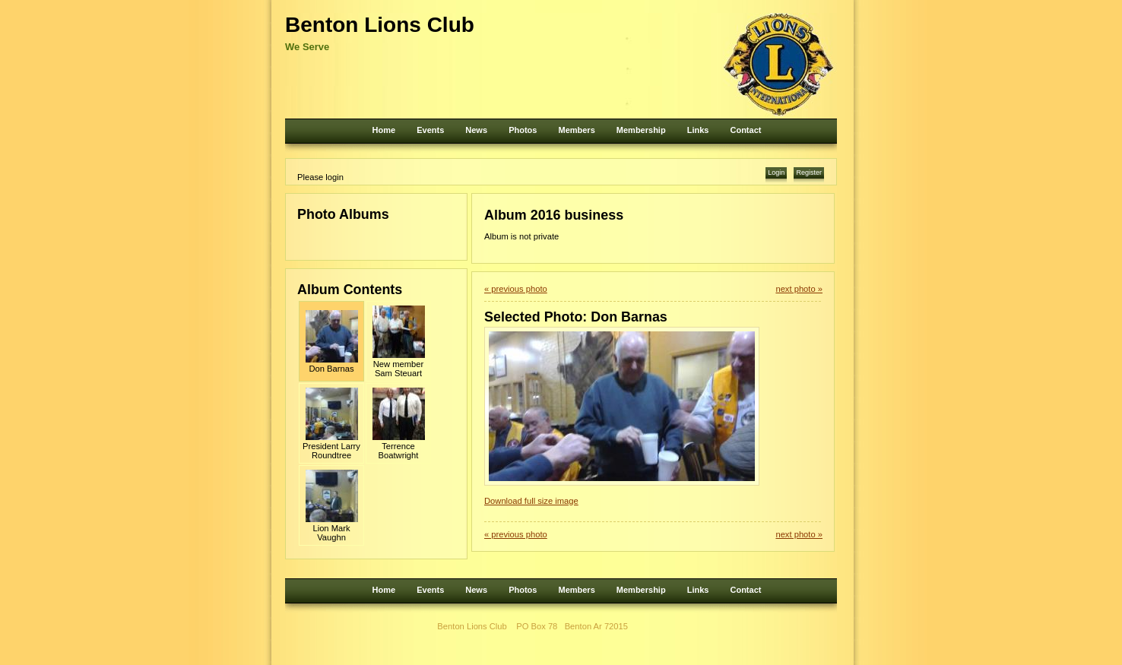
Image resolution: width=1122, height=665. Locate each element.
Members (576, 130)
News (476, 130)
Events (430, 130)
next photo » (798, 288)
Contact (745, 130)
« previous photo (515, 288)
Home (384, 130)
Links (698, 130)
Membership (641, 130)
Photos (523, 130)
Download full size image (531, 500)
